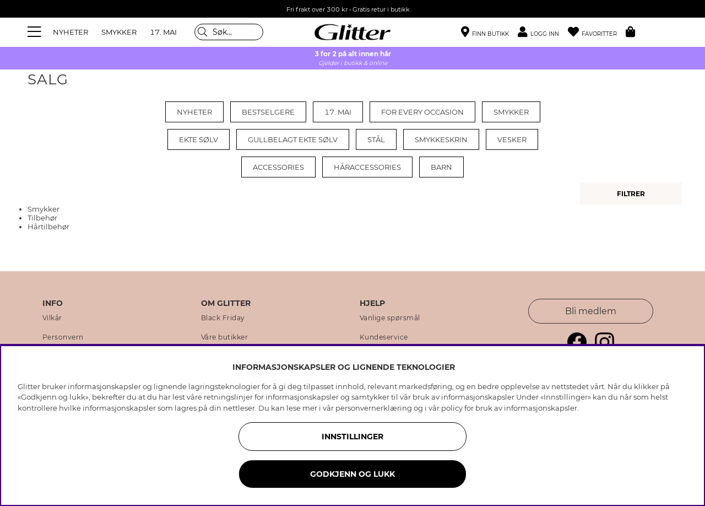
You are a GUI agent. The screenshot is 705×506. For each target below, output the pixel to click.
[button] (543, 32)
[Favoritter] (597, 32)
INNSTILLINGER (352, 437)
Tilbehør (42, 217)
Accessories (278, 167)
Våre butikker (224, 337)
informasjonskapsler (540, 407)
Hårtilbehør (48, 226)
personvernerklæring (373, 407)
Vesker (512, 139)
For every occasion (422, 111)
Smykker (511, 111)
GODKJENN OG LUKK (352, 474)
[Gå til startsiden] (352, 32)
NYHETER (70, 32)
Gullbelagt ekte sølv (293, 139)
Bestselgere (268, 111)
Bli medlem (590, 311)
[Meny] (36, 32)
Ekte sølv (198, 139)
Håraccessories (367, 167)
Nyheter (194, 111)
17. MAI (163, 32)
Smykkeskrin (441, 139)
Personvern (63, 337)
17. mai (337, 111)
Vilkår (52, 318)
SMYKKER (119, 32)
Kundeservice (384, 337)
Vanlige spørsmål (390, 318)
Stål (376, 139)
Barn (441, 167)
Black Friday (223, 318)
